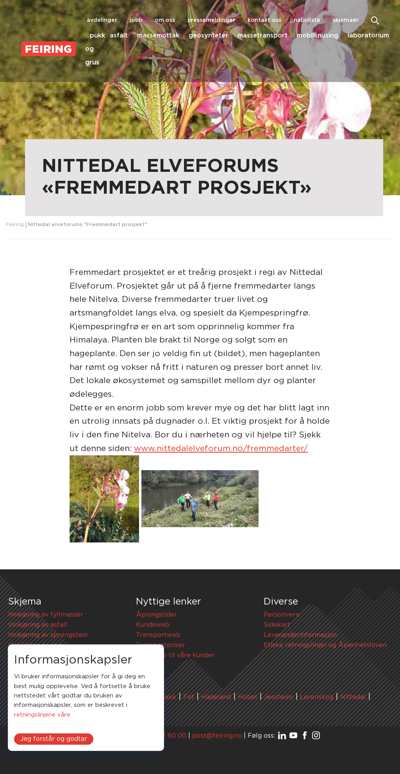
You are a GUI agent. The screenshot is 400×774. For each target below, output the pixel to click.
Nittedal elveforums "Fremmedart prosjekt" (87, 224)
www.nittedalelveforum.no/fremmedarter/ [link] (221, 448)
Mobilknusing (317, 35)
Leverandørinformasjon (300, 635)
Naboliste (307, 20)
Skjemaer (346, 20)
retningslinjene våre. (42, 715)
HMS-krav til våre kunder (175, 655)
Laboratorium (368, 35)
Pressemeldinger (211, 20)
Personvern (282, 615)
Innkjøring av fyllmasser (45, 615)
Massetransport (263, 35)
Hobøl (247, 697)
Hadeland (216, 697)
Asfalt (119, 35)
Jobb (136, 20)
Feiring (15, 224)
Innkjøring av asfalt (38, 625)
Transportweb (158, 635)
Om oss (165, 20)
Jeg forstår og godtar (53, 739)
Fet (188, 697)
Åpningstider (156, 615)
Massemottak (158, 35)
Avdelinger (102, 20)
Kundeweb (153, 625)
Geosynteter (208, 35)
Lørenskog (316, 697)
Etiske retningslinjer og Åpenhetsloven (325, 645)
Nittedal (353, 697)
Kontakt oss (264, 20)
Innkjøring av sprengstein (48, 635)
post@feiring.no (217, 736)
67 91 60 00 (168, 736)
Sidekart (277, 625)
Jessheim (278, 697)
